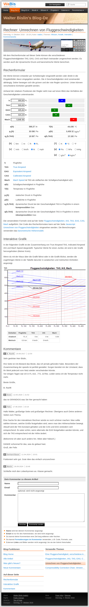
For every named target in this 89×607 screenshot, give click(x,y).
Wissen (54, 35)
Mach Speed (18, 180)
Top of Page (17, 600)
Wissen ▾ (44, 10)
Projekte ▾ (55, 10)
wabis (39, 35)
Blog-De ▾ (15, 10)
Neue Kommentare (12, 568)
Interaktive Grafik (11, 584)
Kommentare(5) (9, 37)
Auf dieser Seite (11, 574)
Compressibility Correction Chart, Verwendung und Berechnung (65, 568)
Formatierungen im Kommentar (28, 539)
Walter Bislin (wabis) (20, 595)
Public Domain (18, 598)
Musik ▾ (35, 10)
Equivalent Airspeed (22, 171)
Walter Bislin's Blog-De (25, 18)
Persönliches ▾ (78, 10)
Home (5, 10)
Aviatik (60, 35)
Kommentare (9, 588)
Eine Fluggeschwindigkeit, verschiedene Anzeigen (65, 554)
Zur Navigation (55, 5)
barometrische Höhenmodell (30, 231)
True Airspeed (19, 167)
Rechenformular (10, 579)
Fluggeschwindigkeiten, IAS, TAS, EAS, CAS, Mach (65, 558)
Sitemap (68, 595)
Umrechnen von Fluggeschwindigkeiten (63, 563)
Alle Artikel (8, 558)
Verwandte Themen (54, 549)
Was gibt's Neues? (11, 563)
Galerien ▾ (65, 10)
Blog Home (8, 554)
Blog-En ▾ (25, 10)
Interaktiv (68, 35)
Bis (9, 4)
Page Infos (59, 595)
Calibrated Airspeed (22, 176)
